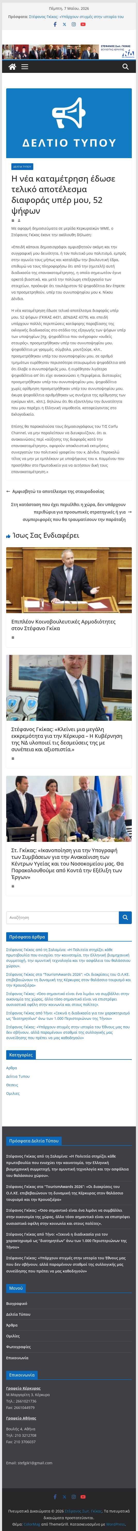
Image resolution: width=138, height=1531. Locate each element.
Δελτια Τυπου (22, 166)
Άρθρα (12, 1325)
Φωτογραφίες (18, 1346)
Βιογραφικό (16, 1303)
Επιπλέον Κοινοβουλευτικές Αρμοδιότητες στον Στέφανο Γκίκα (63, 625)
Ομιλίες (13, 1335)
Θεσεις (12, 1084)
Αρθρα (11, 1067)
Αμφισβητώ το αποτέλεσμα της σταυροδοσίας (55, 491)
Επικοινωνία (17, 1357)
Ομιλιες (13, 1093)
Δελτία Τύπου (18, 1314)
